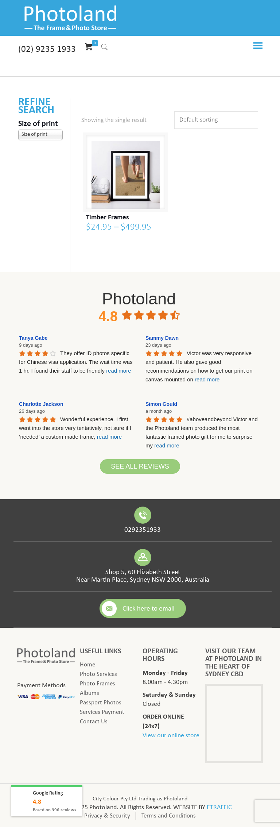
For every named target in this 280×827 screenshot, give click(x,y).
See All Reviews (140, 466)
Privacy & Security (107, 816)
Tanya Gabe (33, 338)
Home (87, 665)
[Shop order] (216, 120)
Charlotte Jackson (41, 404)
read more (118, 371)
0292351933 (142, 530)
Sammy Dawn (162, 338)
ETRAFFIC (219, 807)
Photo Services (98, 674)
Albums (89, 693)
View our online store (171, 735)
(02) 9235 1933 (47, 49)
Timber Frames (107, 217)
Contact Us (94, 722)
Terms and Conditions (168, 816)
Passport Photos (100, 703)
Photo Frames (97, 684)
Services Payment (102, 712)
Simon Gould (161, 404)
